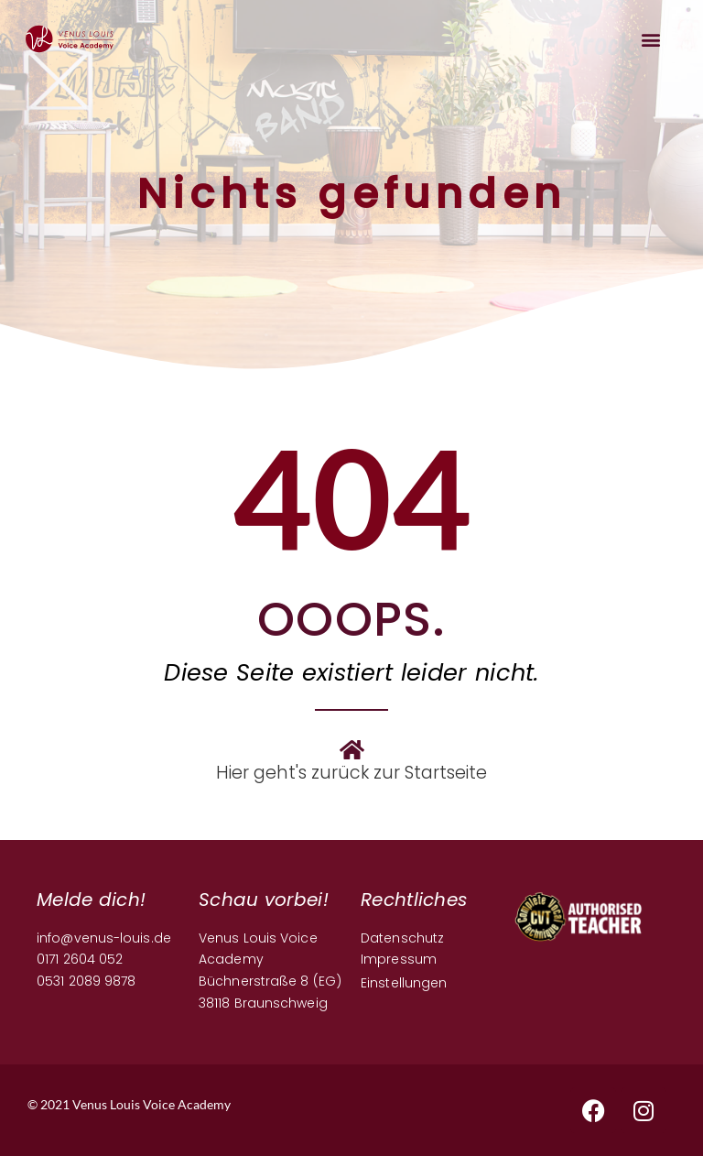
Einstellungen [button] (404, 983)
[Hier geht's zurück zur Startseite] (351, 749)
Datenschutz (402, 938)
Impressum (399, 959)
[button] (651, 39)
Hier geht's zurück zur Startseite (351, 772)
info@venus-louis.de (104, 938)
